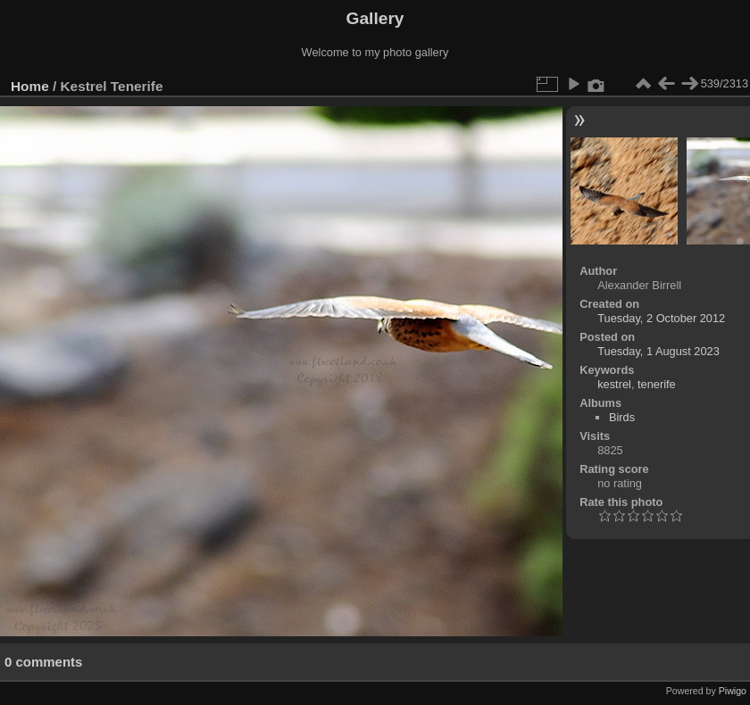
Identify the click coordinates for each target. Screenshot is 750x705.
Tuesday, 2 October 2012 (661, 318)
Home (30, 86)
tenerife (657, 384)
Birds (622, 417)
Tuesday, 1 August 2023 (658, 351)
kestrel (614, 384)
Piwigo (732, 690)
